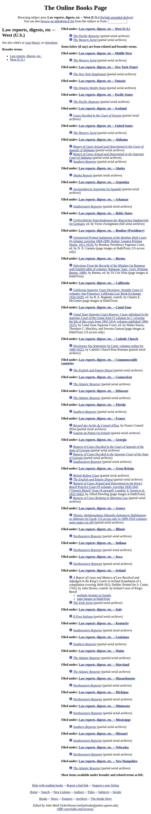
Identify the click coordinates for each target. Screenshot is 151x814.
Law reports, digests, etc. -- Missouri (103, 733)
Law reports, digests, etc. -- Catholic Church (108, 339)
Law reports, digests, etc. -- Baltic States (105, 213)
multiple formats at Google (94, 595)
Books (43, 798)
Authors (79, 792)
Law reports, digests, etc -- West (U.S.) (104, 29)
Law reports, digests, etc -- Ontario (102, 81)
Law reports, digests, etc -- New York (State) (108, 67)
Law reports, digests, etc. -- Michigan (103, 692)
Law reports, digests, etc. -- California (104, 283)
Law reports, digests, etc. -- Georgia (102, 439)
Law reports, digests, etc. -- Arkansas (103, 199)
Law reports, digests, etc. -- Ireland (102, 570)
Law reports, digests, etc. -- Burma (102, 258)
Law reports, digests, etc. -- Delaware (103, 391)
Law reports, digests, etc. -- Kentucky (104, 623)
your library (32, 42)
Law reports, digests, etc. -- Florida (102, 404)
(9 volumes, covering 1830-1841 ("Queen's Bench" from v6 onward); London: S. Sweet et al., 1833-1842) (107, 489)
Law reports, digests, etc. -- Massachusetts (107, 678)
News (54, 798)
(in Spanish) (97, 189)
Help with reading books (47, 785)
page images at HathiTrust (93, 599)
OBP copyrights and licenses (75, 809)
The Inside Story (101, 798)
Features (67, 798)
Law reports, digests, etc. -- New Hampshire (108, 761)
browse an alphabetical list (57, 21)
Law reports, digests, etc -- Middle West (105, 53)
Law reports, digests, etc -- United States (106, 125)
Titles (91, 792)
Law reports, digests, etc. (25, 56)
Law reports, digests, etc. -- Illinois (102, 529)
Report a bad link (77, 785)
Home (34, 792)
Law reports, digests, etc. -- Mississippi (105, 719)
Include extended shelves (116, 17)
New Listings (61, 792)
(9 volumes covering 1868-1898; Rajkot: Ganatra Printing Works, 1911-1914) (107, 241)
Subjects (103, 792)
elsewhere (51, 42)
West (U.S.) (17, 59)
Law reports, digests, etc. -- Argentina (104, 182)
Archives (81, 798)
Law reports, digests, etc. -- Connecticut (105, 377)
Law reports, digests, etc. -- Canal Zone (105, 307)
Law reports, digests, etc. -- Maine (101, 650)
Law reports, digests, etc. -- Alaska (102, 168)
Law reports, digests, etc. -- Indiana (102, 543)
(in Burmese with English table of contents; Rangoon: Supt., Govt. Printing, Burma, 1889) (108, 269)
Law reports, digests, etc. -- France (102, 418)
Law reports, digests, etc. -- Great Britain (106, 468)
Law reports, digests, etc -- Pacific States (106, 94)
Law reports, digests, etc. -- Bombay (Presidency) (111, 230)
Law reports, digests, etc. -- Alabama (103, 139)
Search (45, 792)
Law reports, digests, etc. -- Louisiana (104, 637)
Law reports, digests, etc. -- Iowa (100, 556)
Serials (117, 792)
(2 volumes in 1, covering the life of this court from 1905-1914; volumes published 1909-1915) (109, 320)
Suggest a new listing (105, 785)
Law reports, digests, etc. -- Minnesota (104, 706)
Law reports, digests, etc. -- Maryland (104, 664)
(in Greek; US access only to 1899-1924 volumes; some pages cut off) (108, 519)
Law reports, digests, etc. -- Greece (102, 508)
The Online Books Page (75, 7)
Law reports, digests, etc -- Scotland (103, 108)
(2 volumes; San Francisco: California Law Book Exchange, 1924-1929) (106, 293)
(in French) (91, 433)
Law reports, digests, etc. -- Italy (100, 609)
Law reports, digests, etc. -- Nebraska (104, 747)
